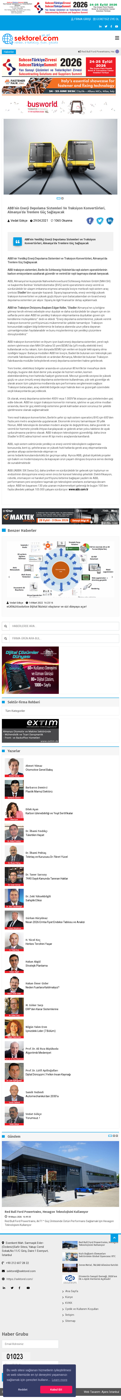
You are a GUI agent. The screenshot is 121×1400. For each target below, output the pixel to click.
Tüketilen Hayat (36, 835)
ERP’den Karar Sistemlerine (42, 1009)
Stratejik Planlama (37, 965)
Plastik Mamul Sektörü (39, 791)
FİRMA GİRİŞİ (81, 19)
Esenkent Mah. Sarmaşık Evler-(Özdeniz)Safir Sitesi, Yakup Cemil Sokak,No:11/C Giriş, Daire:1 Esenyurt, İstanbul (25, 1249)
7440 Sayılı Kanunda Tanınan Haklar (47, 878)
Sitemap (70, 1321)
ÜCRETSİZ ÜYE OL (106, 19)
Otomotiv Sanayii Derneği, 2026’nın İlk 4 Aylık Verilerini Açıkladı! (98, 1277)
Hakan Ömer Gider (37, 983)
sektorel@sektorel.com (19, 1271)
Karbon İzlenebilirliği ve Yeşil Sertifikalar (49, 813)
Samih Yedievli (35, 1092)
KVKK (68, 1303)
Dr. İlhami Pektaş (36, 853)
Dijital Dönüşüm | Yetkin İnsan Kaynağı (48, 1074)
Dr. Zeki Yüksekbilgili (38, 896)
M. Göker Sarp (34, 1005)
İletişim (69, 1315)
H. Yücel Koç (33, 940)
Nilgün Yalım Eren (36, 1027)
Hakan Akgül (33, 961)
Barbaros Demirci (36, 787)
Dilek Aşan (32, 809)
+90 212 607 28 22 (15, 1263)
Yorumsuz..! (33, 1118)
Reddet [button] (22, 1389)
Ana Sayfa (71, 1291)
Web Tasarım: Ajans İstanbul (101, 1392)
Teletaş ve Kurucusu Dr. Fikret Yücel (47, 856)
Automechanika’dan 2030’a (42, 1096)
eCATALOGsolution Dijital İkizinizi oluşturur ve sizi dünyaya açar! (47, 606)
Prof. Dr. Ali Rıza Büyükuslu (42, 1048)
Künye (69, 1297)
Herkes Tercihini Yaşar (39, 943)
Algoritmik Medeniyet (38, 1052)
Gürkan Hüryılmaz (37, 918)
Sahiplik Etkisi (34, 900)
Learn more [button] (59, 1379)
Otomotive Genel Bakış (39, 769)
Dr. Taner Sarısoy (36, 874)
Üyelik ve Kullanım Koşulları (81, 1309)
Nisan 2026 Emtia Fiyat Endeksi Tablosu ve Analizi (55, 922)
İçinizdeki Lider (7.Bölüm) (41, 1030)
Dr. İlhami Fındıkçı (36, 831)
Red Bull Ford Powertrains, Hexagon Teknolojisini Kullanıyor (46, 1212)
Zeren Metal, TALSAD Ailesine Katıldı (98, 1265)
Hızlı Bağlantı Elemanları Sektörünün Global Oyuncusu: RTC (97, 1255)
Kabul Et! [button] (56, 1389)
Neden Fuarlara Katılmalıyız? (42, 987)
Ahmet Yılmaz (34, 765)
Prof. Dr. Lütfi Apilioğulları (42, 1070)
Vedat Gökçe (34, 1114)
